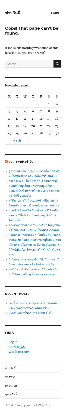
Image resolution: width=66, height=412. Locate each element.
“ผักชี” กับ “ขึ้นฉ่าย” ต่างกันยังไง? (30, 313)
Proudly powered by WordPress (34, 405)
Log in (13, 342)
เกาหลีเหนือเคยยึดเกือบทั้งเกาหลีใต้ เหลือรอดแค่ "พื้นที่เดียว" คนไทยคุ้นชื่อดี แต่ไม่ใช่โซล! (33, 215)
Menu (55, 12)
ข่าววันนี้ (12, 13)
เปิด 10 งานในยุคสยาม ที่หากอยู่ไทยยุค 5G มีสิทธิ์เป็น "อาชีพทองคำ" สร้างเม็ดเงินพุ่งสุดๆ (34, 249)
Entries (17, 347)
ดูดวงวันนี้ (11, 394)
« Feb (17, 140)
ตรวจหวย (11, 385)
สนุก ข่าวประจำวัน (21, 161)
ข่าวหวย (10, 377)
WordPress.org (19, 351)
